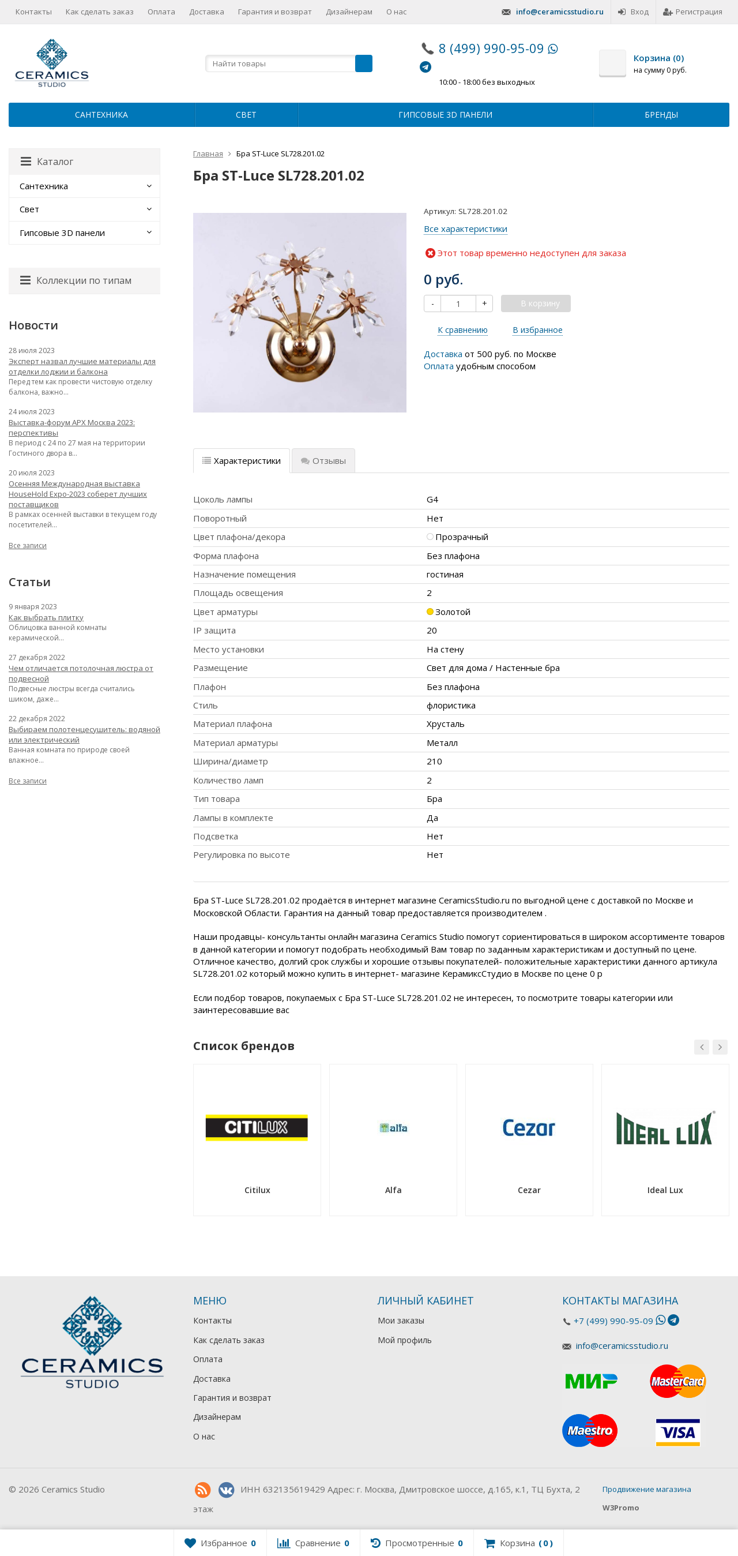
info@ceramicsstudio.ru (560, 11)
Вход (633, 11)
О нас (396, 11)
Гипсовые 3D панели (445, 114)
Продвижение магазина (647, 1489)
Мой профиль (405, 1339)
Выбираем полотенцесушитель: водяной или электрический (84, 734)
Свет (246, 114)
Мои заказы (401, 1320)
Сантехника (101, 114)
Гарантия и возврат (275, 11)
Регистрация (692, 11)
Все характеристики (465, 228)
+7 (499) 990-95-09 (613, 1320)
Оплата (161, 11)
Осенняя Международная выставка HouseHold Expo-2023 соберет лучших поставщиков (78, 493)
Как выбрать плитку (46, 617)
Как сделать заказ (100, 11)
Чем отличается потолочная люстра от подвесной (81, 673)
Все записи (28, 545)
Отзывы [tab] (323, 460)
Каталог (47, 161)
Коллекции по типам (75, 280)
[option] (257, 1144)
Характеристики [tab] (241, 460)
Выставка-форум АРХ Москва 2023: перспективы (72, 427)
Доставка (206, 11)
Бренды (661, 114)
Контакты (34, 11)
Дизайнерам (349, 11)
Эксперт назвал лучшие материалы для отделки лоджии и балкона (82, 366)
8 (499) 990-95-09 (491, 48)
